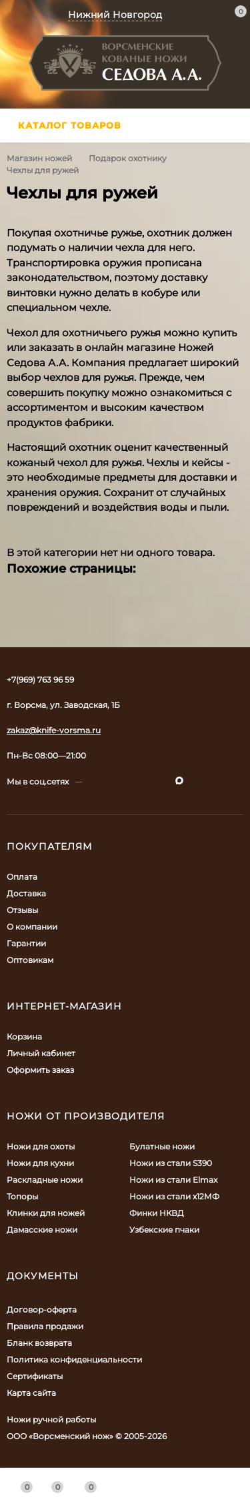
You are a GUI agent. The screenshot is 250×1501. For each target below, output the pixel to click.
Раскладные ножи (45, 1180)
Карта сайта (31, 1393)
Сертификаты (35, 1376)
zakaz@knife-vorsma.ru (54, 730)
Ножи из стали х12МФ (174, 1196)
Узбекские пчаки (164, 1230)
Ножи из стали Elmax (173, 1180)
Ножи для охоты (41, 1146)
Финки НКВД (156, 1213)
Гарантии (26, 943)
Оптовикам (30, 960)
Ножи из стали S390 (170, 1163)
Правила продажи (45, 1326)
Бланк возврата (39, 1343)
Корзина (24, 1037)
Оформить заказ (40, 1070)
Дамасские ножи (42, 1230)
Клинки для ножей (46, 1213)
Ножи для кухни (40, 1163)
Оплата (22, 877)
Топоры (22, 1196)
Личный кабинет (41, 1053)
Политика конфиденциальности (74, 1359)
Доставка (26, 893)
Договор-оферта (42, 1310)
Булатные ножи (162, 1146)
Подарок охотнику (128, 158)
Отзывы (22, 910)
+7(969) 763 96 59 (40, 680)
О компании (32, 927)
